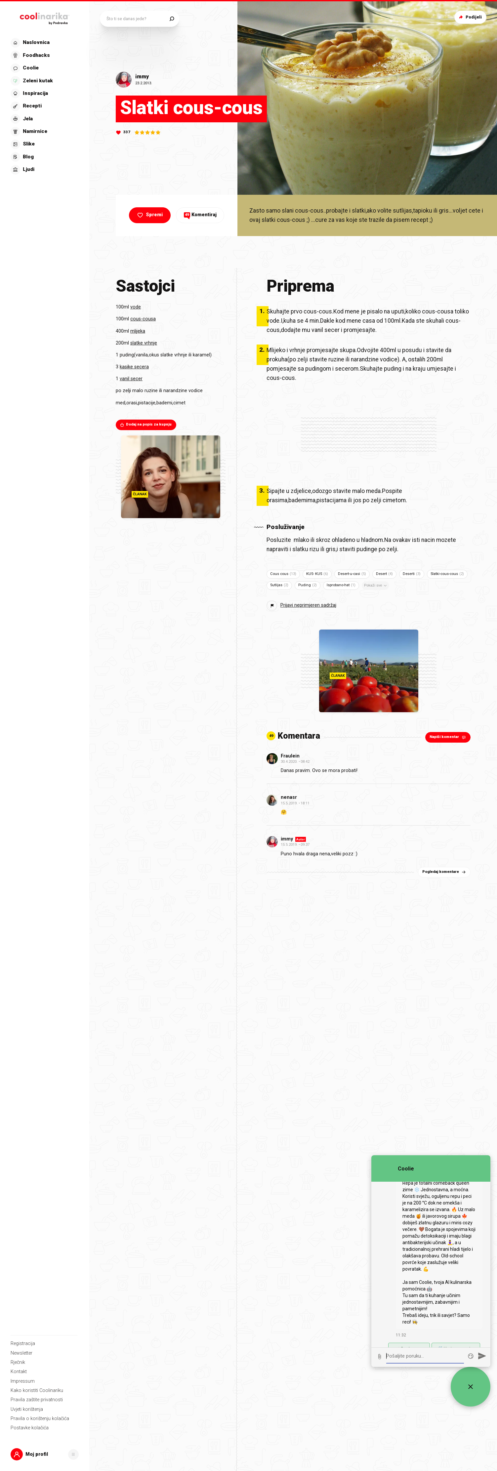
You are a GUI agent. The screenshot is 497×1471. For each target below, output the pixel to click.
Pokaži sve (376, 585)
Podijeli (470, 17)
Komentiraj (200, 215)
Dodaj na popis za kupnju (145, 424)
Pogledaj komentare (444, 872)
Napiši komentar (448, 737)
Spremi (149, 215)
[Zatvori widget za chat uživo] (470, 1387)
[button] (44, 1454)
